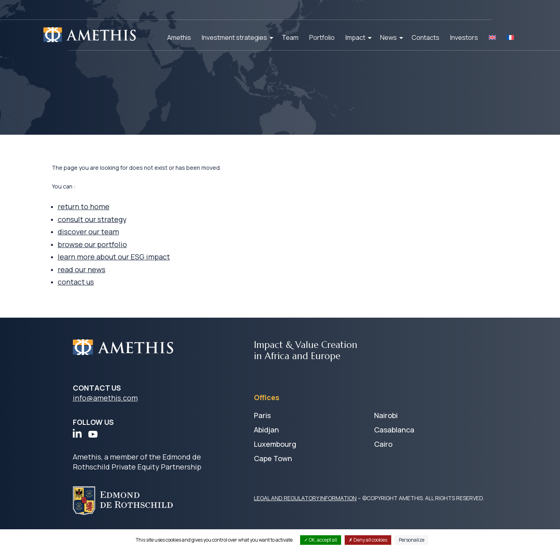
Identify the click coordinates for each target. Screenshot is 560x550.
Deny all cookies (368, 539)
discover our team (110, 243)
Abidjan (266, 442)
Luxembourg (275, 457)
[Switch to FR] (510, 37)
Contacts (425, 37)
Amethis (179, 37)
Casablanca (394, 442)
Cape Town (273, 471)
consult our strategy (114, 230)
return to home (106, 217)
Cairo (383, 457)
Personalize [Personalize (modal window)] (411, 539)
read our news (104, 282)
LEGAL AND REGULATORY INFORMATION (305, 511)
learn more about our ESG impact (136, 269)
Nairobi (386, 428)
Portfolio (322, 37)
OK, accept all (320, 539)
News (388, 37)
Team (290, 37)
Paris (262, 428)
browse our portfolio (115, 256)
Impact (355, 37)
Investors (464, 37)
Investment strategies (234, 37)
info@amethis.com (105, 410)
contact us (98, 294)
